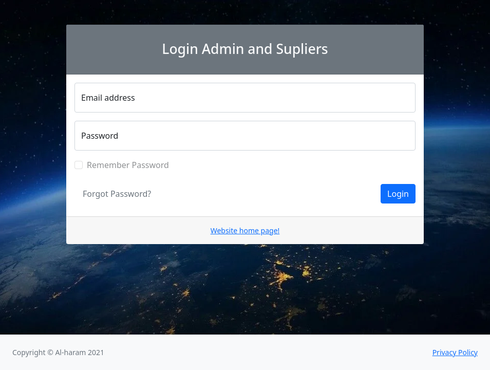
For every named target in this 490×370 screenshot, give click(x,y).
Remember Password (128, 165)
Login (398, 193)
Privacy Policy (455, 352)
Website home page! (245, 230)
